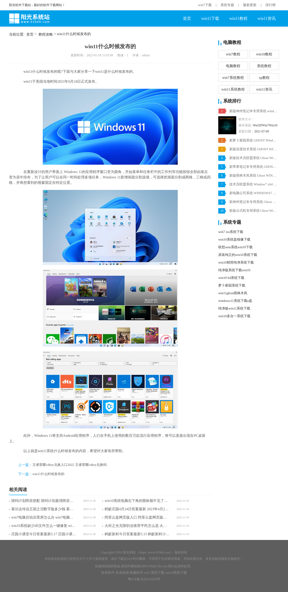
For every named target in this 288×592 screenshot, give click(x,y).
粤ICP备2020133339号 (144, 579)
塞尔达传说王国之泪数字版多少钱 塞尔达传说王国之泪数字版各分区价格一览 (43, 509)
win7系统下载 (154, 572)
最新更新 (249, 5)
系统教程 (264, 66)
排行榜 (271, 5)
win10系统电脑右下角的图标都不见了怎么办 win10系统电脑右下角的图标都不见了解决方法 (137, 501)
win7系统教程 (233, 78)
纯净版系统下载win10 (234, 270)
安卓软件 (108, 572)
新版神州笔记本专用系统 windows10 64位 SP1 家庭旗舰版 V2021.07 (253, 111)
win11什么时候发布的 (48, 474)
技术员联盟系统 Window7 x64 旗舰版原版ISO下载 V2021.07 (253, 184)
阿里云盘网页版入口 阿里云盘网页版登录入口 (137, 517)
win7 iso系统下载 (230, 232)
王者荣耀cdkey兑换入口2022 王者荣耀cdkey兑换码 (69, 465)
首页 (187, 18)
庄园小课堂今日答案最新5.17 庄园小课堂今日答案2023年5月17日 (43, 534)
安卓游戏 (122, 572)
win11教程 (238, 18)
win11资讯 (267, 18)
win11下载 (210, 18)
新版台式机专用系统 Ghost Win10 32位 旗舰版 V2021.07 (253, 210)
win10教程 (264, 54)
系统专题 (227, 5)
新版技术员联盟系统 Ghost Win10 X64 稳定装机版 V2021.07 (253, 158)
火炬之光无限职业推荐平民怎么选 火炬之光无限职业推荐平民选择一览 (137, 526)
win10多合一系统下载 (234, 316)
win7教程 (233, 54)
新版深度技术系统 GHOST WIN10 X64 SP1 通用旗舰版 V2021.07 (253, 149)
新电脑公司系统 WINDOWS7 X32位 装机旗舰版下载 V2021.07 (253, 193)
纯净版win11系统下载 (234, 308)
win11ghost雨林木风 (232, 293)
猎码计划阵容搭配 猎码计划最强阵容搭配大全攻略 (43, 501)
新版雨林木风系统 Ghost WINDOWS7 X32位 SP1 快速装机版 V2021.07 (253, 175)
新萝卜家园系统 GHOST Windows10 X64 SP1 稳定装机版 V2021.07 (253, 140)
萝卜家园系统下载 (231, 285)
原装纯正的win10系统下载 (237, 255)
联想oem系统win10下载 (235, 247)
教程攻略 (45, 34)
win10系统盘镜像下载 (234, 239)
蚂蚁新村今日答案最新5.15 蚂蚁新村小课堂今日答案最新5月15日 (137, 534)
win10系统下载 (176, 572)
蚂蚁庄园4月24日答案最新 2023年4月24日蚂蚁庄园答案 (137, 509)
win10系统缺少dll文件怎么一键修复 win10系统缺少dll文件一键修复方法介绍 (43, 526)
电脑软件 (136, 572)
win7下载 (205, 5)
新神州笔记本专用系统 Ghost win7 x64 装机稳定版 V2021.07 (253, 202)
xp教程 (264, 78)
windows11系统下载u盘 (235, 301)
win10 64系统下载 (231, 278)
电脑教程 (233, 66)
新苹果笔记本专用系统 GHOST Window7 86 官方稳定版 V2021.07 (253, 166)
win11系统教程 (233, 89)
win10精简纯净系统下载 (236, 262)
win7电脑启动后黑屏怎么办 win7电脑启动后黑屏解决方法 (43, 517)
